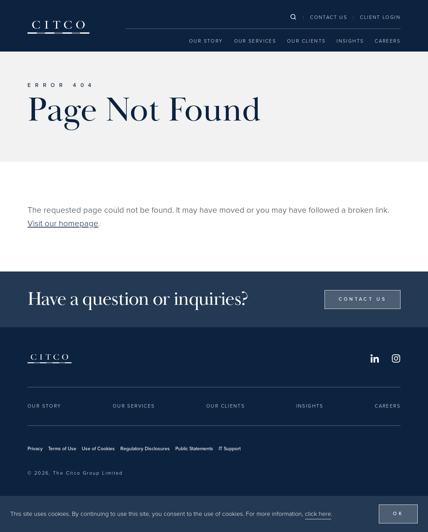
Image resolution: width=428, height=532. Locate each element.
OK (398, 513)
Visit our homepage (63, 223)
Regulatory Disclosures (145, 448)
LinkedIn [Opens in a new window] (374, 358)
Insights (350, 41)
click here (318, 513)
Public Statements (194, 448)
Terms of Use (62, 448)
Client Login (380, 17)
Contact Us (328, 17)
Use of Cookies (98, 448)
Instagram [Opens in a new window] (396, 358)
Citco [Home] (58, 27)
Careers (387, 41)
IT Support (230, 448)
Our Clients (306, 41)
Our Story (206, 41)
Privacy (35, 448)
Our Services (255, 41)
